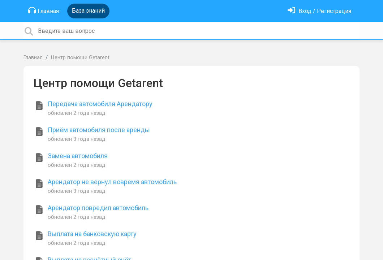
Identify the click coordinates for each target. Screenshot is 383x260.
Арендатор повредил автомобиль (98, 208)
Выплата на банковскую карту (92, 234)
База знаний (88, 10)
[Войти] (319, 11)
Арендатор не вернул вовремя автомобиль (112, 182)
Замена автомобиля (78, 156)
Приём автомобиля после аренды (99, 130)
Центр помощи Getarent (80, 58)
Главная (43, 10)
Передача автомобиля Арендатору (100, 104)
